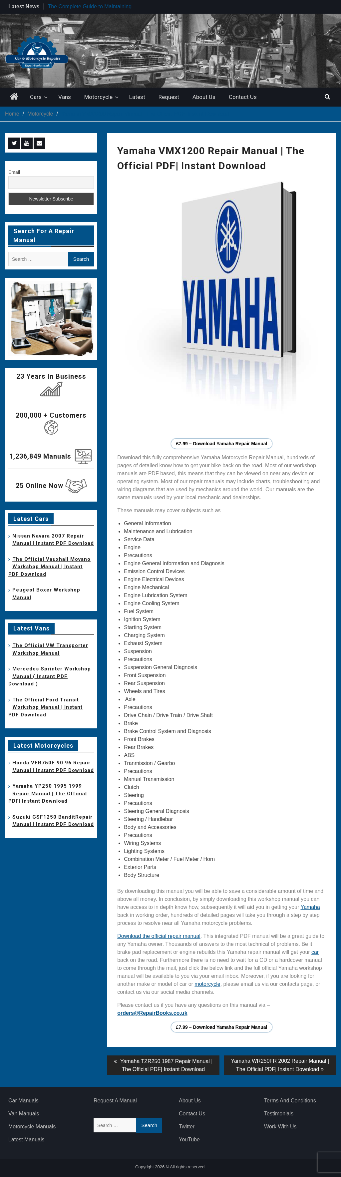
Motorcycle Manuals (32, 1126)
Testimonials (279, 1113)
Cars (36, 97)
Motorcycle (98, 97)
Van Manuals (23, 1113)
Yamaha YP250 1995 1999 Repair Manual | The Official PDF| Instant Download (47, 793)
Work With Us (280, 1126)
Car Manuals (23, 1100)
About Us (203, 97)
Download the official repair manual (158, 936)
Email (14, 172)
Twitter (186, 1126)
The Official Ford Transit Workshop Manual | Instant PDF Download (45, 707)
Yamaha (310, 907)
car (315, 952)
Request (169, 97)
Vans (64, 97)
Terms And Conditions (290, 1100)
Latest (137, 97)
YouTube (189, 1139)
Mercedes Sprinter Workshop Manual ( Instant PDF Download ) (49, 676)
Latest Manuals (26, 1139)
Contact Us (243, 97)
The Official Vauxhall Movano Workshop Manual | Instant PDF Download (49, 566)
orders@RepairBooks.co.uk (152, 1013)
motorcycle (207, 984)
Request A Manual (115, 1100)
